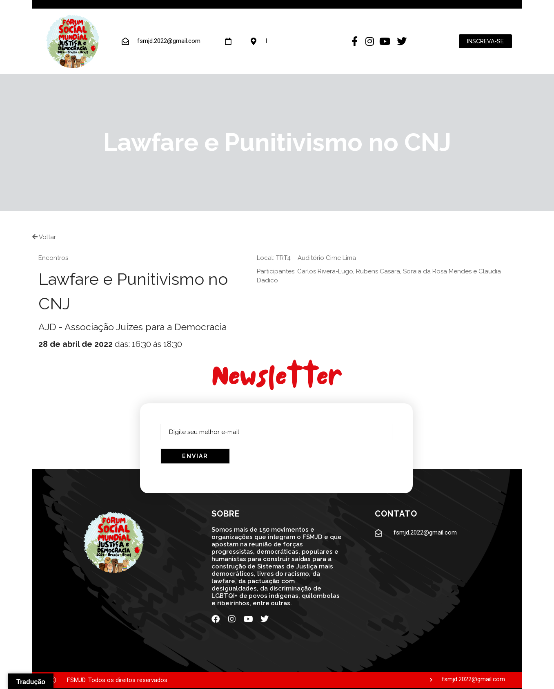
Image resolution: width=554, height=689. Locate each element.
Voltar (44, 237)
